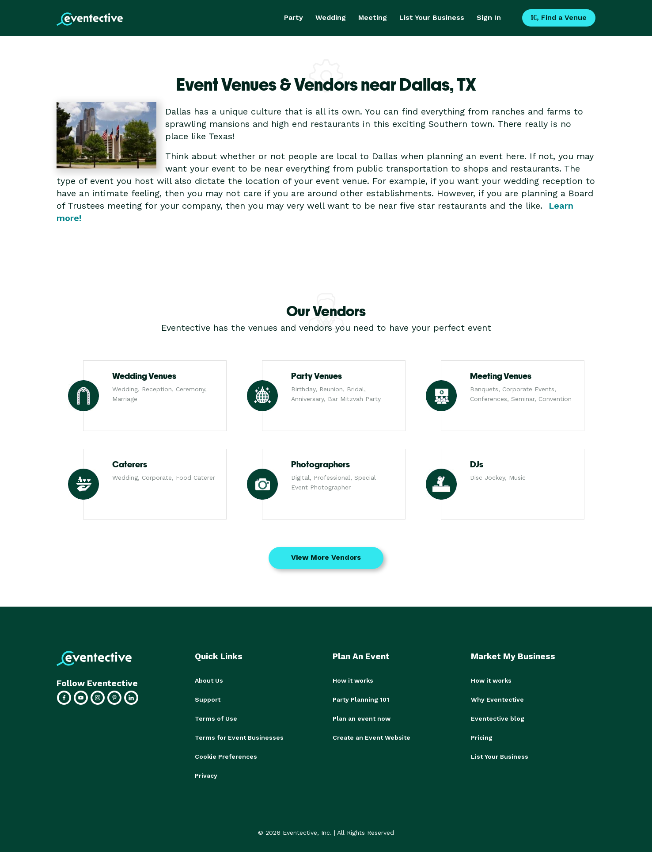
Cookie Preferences (226, 754)
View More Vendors (326, 557)
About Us (209, 680)
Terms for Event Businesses (239, 736)
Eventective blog (497, 717)
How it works (353, 680)
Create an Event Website (371, 736)
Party (293, 17)
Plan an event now (361, 717)
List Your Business (431, 17)
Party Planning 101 (361, 699)
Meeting (372, 17)
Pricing (482, 736)
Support (207, 699)
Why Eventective (497, 699)
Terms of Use (216, 717)
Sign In (489, 17)
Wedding (330, 17)
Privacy (206, 773)
